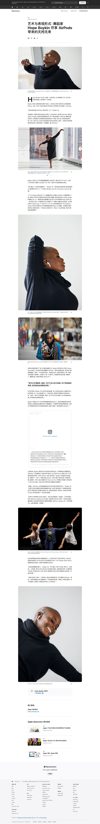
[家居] (60, 7)
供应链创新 (75, 794)
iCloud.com (29, 790)
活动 (74, 809)
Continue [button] (82, 2)
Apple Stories (74, 10)
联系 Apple (75, 811)
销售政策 (44, 821)
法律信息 (49, 821)
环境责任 (74, 790)
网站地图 (54, 821)
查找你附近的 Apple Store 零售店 (24, 817)
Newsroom (16, 11)
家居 (12, 800)
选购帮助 (44, 806)
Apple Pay (14, 811)
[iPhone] (34, 7)
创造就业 (74, 805)
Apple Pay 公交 (15, 813)
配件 (12, 804)
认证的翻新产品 (45, 798)
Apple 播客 (29, 797)
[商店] (17, 7)
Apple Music (29, 795)
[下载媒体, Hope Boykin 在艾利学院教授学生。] (71, 552)
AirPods (13, 798)
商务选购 (59, 788)
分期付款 (44, 802)
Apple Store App (46, 796)
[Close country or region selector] (87, 2)
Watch (13, 794)
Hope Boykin (43, 464)
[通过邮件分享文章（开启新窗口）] (34, 38)
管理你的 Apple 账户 (31, 786)
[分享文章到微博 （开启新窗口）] (31, 38)
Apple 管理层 (75, 801)
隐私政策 (34, 821)
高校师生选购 (60, 795)
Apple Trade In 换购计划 (47, 800)
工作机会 (74, 803)
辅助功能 (74, 786)
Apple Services (64, 10)
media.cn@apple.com (33, 711)
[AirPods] (54, 7)
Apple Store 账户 (30, 788)
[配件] (71, 7)
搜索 (84, 10)
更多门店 (33, 817)
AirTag (13, 802)
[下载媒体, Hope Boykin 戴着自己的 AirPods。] (71, 312)
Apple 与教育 (60, 793)
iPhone (13, 792)
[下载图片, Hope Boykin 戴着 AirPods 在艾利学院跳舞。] (71, 172)
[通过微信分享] (28, 38)
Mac (13, 788)
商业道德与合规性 (76, 807)
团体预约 (44, 792)
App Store (29, 799)
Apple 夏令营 (45, 794)
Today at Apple (45, 790)
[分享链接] (37, 38)
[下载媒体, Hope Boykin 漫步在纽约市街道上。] (71, 362)
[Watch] (41, 7)
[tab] (47, 175)
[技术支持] (77, 7)
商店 (12, 786)
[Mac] (22, 7)
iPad (13, 790)
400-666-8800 (43, 817)
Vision (13, 796)
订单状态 (44, 804)
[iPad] (28, 7)
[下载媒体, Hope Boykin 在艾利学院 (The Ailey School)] (71, 91)
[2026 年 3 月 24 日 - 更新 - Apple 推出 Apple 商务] (50, 754)
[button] (64, 2)
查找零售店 (44, 786)
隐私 (74, 792)
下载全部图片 (38, 693)
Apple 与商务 (60, 786)
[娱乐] (65, 7)
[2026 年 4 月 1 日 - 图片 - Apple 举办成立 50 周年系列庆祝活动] (50, 742)
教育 (74, 788)
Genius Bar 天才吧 (46, 788)
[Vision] (47, 7)
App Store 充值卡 (15, 806)
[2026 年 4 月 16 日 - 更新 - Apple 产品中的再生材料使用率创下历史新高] (50, 729)
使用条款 (39, 821)
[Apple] (12, 7)
